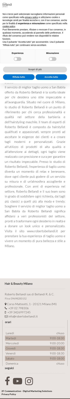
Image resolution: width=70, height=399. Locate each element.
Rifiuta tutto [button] (18, 77)
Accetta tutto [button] (51, 77)
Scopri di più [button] (35, 69)
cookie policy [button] (9, 26)
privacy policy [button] (31, 17)
